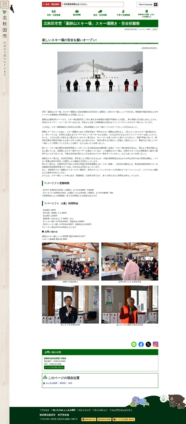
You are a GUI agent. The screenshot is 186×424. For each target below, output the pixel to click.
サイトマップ (84, 410)
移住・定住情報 (100, 15)
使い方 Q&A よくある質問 (64, 410)
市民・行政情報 (53, 15)
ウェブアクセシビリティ (121, 410)
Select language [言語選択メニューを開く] (145, 4)
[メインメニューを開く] (5, 4)
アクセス (45, 410)
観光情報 (77, 15)
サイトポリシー (100, 410)
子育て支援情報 (123, 15)
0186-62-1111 (88, 419)
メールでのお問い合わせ (54, 367)
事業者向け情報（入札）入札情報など (146, 16)
